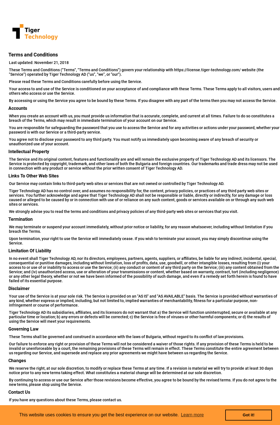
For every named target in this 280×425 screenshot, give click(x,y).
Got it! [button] (249, 415)
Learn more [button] (192, 414)
